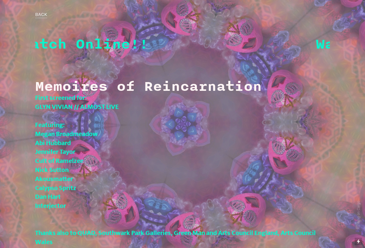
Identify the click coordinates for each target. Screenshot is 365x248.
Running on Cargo (359, 215)
